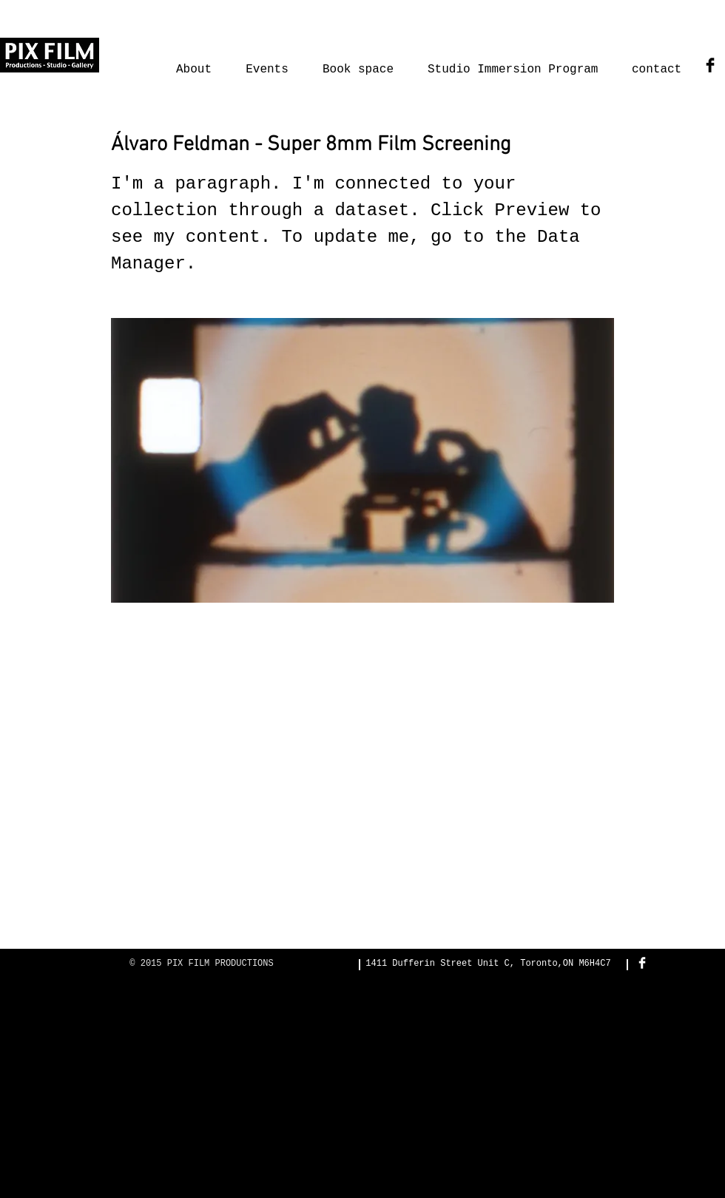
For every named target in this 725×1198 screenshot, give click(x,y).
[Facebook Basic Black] (710, 65)
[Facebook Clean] (642, 963)
